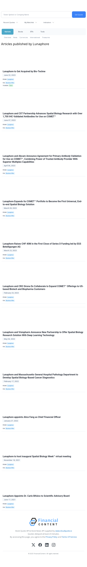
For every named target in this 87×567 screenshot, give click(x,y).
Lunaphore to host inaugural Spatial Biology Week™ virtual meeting (37, 456)
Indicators (47, 22)
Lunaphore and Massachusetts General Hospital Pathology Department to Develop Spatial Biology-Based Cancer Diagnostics (40, 376)
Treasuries (46, 37)
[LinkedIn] (47, 545)
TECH (10, 85)
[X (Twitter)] (33, 545)
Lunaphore (10, 79)
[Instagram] (54, 545)
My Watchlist (29, 22)
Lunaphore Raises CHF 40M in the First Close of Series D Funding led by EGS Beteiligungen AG (42, 245)
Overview (7, 37)
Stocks (20, 32)
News (15, 37)
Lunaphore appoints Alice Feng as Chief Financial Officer (32, 417)
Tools (42, 32)
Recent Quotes (9, 22)
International (35, 37)
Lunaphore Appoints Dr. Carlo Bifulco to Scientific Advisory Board (36, 496)
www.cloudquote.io (63, 531)
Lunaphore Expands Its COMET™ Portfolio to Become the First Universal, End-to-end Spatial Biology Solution (42, 203)
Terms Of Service (69, 537)
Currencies (23, 37)
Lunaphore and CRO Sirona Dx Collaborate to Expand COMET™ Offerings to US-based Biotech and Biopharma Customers (43, 288)
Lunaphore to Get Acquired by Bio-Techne (24, 71)
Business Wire (10, 83)
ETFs (31, 32)
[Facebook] (40, 545)
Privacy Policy (51, 537)
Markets (8, 32)
